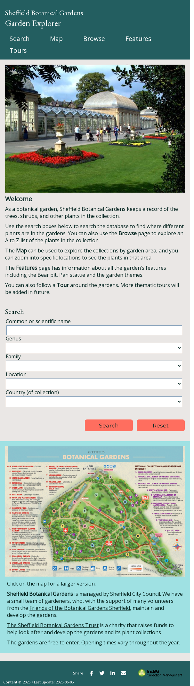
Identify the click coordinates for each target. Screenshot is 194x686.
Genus (13, 338)
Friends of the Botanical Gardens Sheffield (79, 607)
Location (16, 374)
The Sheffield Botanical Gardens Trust (53, 625)
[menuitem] (19, 38)
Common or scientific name (38, 321)
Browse (94, 38)
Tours (18, 50)
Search (19, 38)
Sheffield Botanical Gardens (44, 12)
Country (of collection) (32, 392)
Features (138, 38)
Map (56, 38)
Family (13, 356)
